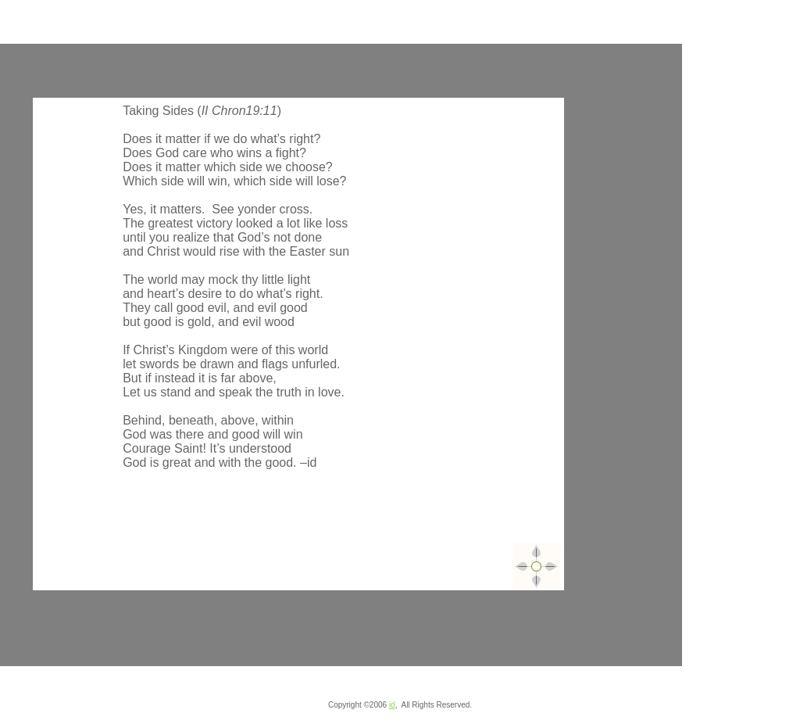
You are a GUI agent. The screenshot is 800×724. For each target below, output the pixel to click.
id (392, 705)
